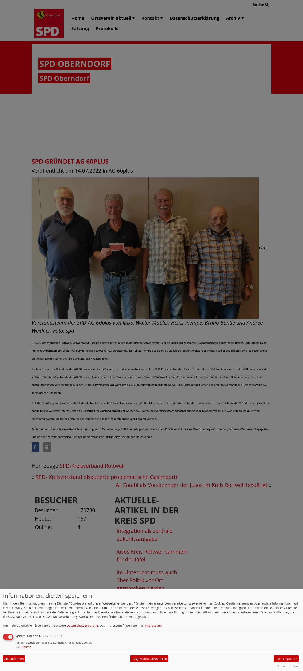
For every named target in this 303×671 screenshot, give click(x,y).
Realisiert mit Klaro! (287, 666)
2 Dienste (23, 647)
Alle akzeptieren (286, 659)
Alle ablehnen (14, 659)
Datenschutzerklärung (82, 625)
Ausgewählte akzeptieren (149, 659)
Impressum (153, 625)
